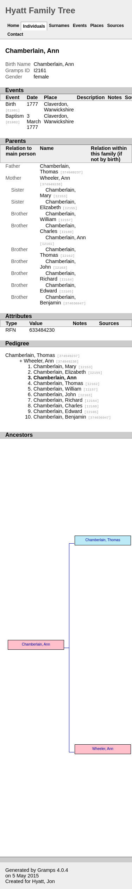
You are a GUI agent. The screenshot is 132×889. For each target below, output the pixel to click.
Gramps (46, 870)
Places (96, 25)
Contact (15, 34)
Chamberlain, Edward (58, 288)
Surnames (59, 25)
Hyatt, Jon (43, 881)
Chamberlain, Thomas (61, 168)
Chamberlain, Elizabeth (58, 204)
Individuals (34, 26)
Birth (13, 106)
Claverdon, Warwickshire (59, 106)
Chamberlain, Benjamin (63, 299)
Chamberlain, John (58, 264)
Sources (115, 25)
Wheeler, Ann (55, 180)
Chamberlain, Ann (36, 644)
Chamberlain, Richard (58, 276)
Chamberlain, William (58, 216)
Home (13, 25)
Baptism (15, 118)
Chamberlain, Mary (58, 192)
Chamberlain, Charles (58, 228)
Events (80, 25)
